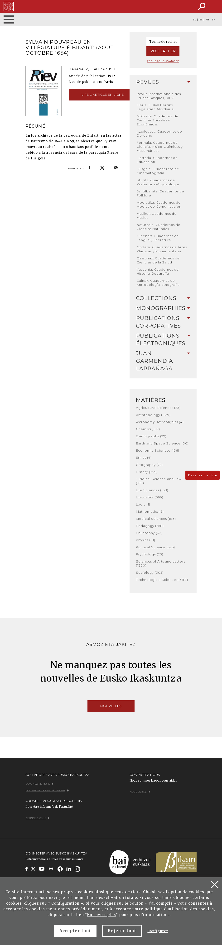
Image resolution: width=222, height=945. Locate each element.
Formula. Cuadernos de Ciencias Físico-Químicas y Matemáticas (160, 147)
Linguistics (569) (150, 497)
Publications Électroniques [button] (163, 340)
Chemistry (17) (148, 429)
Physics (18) (145, 540)
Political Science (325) (155, 547)
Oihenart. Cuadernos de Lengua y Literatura (158, 238)
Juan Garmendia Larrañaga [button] (163, 361)
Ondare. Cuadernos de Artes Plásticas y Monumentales (162, 249)
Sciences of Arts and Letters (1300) (160, 563)
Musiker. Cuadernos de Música (157, 216)
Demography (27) (151, 436)
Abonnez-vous (37, 818)
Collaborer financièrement (47, 790)
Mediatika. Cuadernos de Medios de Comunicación (159, 204)
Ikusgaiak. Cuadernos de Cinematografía (158, 171)
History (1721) (147, 472)
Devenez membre (202, 475)
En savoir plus (101, 914)
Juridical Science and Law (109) (159, 481)
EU (194, 20)
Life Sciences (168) (152, 490)
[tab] (163, 82)
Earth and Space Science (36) (162, 443)
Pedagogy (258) (150, 526)
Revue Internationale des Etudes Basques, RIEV (159, 96)
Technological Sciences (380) (162, 580)
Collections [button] (163, 298)
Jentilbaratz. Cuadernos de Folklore (160, 193)
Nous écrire (140, 791)
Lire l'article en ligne (103, 94)
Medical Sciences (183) (156, 518)
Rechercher (163, 51)
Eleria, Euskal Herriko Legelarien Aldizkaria (155, 107)
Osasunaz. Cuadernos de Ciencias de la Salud (158, 260)
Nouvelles (110, 706)
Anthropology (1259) (153, 415)
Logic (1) (143, 504)
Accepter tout (75, 930)
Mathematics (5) (150, 511)
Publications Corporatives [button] (163, 322)
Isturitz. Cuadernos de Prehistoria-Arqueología (158, 182)
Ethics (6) (144, 457)
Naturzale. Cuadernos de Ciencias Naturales (159, 227)
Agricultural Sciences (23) (158, 408)
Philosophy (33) (149, 533)
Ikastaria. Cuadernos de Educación (157, 160)
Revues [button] (163, 82)
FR (207, 20)
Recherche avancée (163, 61)
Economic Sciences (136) (157, 450)
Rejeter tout (122, 930)
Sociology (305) (150, 572)
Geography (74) (149, 465)
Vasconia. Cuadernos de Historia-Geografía (158, 271)
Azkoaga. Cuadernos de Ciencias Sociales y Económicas (158, 120)
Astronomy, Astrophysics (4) (160, 422)
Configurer (157, 931)
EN (213, 20)
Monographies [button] (163, 308)
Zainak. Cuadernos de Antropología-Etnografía (158, 282)
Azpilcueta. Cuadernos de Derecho (159, 133)
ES (201, 20)
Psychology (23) (150, 554)
